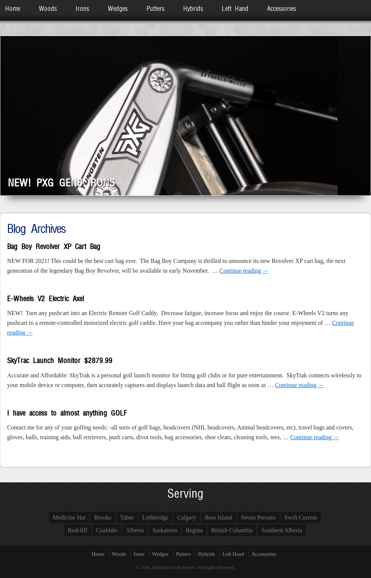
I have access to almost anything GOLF (67, 413)
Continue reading (244, 270)
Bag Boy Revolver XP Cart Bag (53, 247)
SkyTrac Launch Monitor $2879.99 (59, 361)
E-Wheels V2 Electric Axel (45, 299)
